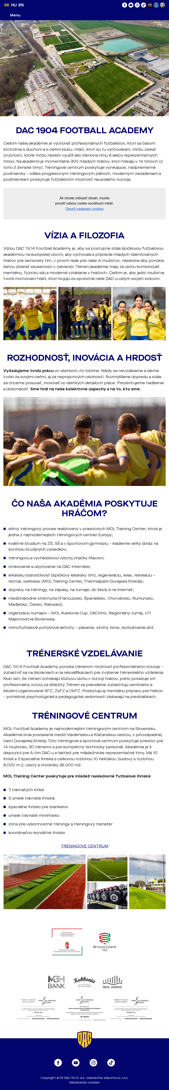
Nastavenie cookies (84, 1083)
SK (6, 5)
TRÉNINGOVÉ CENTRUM (84, 846)
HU (14, 5)
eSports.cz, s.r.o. (116, 1078)
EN (21, 5)
